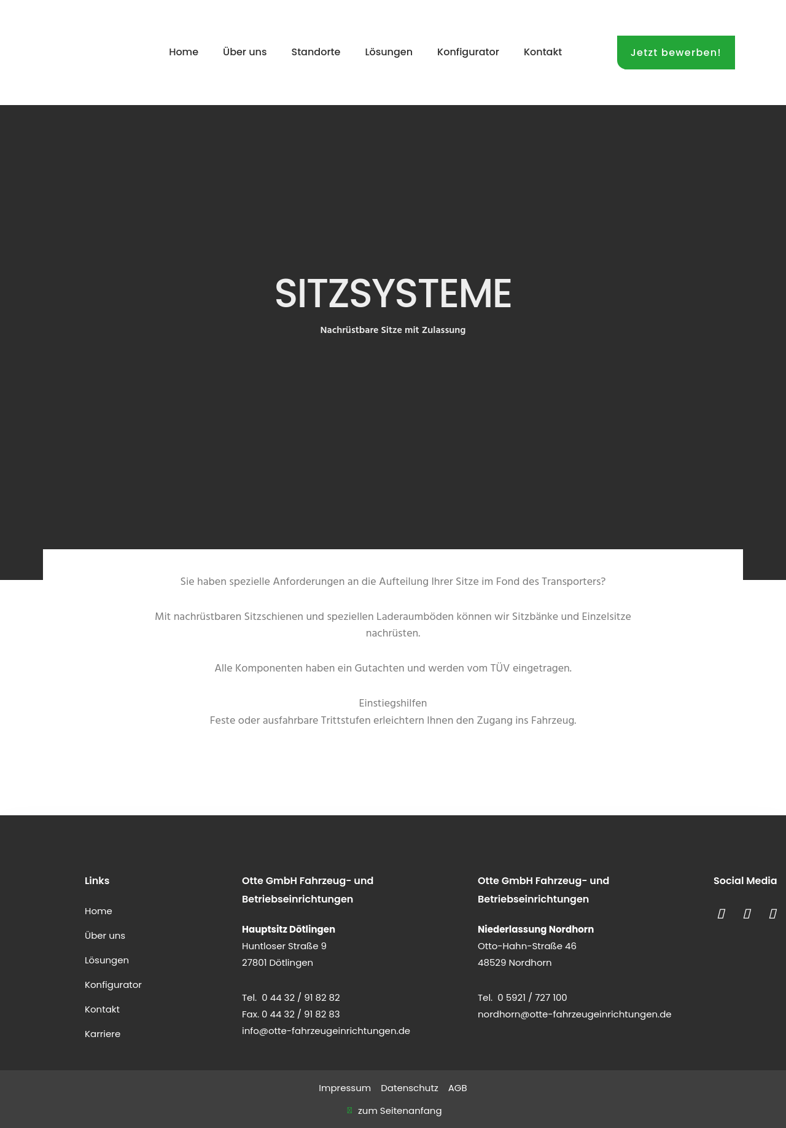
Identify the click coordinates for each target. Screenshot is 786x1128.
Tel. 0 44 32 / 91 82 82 (291, 997)
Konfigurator (468, 52)
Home (183, 52)
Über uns (245, 52)
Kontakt (543, 52)
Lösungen (389, 52)
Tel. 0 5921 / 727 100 (522, 997)
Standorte (316, 52)
